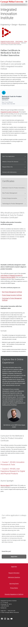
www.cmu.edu (11, 610)
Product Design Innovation (9, 198)
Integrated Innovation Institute (9, 14)
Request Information (14, 573)
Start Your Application (8, 156)
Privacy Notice (14, 588)
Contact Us (3, 607)
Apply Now (14, 556)
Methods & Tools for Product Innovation (13, 188)
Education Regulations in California (14, 594)
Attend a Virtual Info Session (10, 161)
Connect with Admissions (9, 172)
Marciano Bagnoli (5, 485)
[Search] (14, 5)
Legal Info (3, 610)
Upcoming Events (14, 583)
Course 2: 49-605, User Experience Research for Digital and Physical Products (13, 471)
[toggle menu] (26, 2)
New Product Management (9, 193)
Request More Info (7, 167)
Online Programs (19, 41)
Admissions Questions (14, 577)
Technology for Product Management (12, 203)
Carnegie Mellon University (12, 2)
